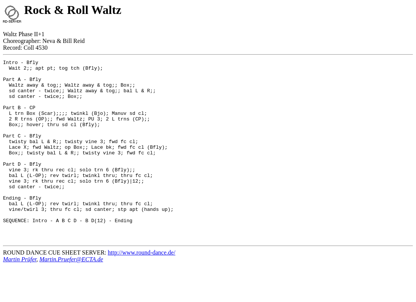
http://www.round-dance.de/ (141, 288)
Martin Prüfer (19, 295)
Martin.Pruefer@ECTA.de (71, 295)
